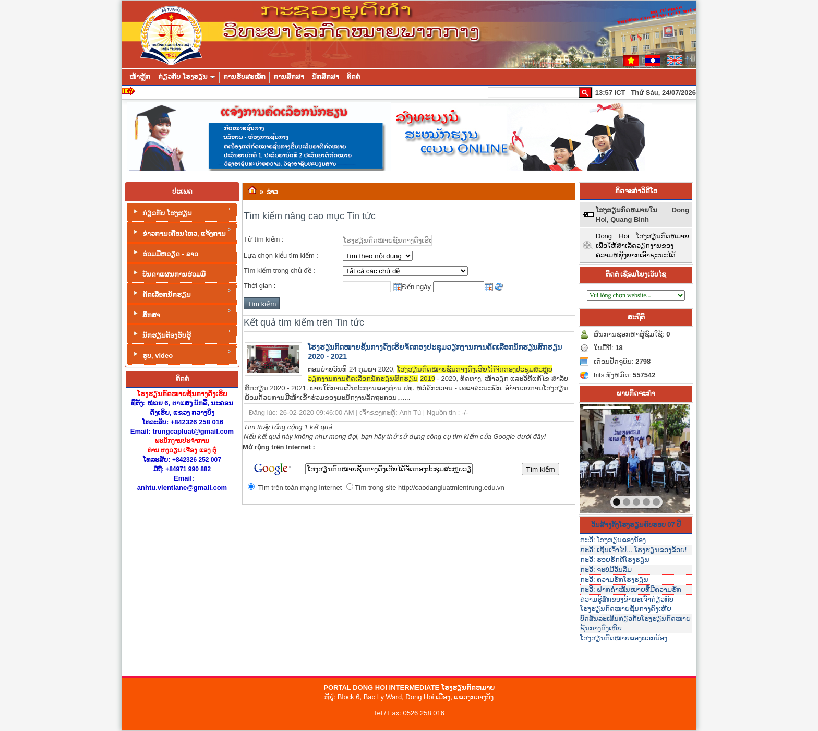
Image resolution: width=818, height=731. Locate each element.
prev (609, 457)
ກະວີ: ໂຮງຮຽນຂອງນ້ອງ (613, 540)
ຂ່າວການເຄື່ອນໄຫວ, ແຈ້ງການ (181, 231)
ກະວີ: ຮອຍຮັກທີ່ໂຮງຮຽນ (614, 560)
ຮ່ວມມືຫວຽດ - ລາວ (164, 253)
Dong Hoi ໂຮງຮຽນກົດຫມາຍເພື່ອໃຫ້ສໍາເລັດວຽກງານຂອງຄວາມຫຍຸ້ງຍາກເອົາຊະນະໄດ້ (642, 245)
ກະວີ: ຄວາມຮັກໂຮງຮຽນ (614, 579)
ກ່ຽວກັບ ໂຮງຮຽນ (181, 211)
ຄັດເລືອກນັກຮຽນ (181, 292)
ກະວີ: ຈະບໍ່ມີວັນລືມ (606, 569)
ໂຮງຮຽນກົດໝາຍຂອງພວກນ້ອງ (623, 638)
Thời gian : (259, 286)
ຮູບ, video (181, 354)
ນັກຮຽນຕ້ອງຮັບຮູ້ (181, 333)
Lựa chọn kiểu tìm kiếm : (281, 255)
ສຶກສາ (181, 313)
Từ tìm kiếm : (264, 239)
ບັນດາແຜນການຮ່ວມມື (168, 273)
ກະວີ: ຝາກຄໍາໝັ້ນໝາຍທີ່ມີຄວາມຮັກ (630, 589)
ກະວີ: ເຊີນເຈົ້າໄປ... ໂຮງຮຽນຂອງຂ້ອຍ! (633, 550)
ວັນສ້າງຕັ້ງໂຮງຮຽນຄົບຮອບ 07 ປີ (636, 525)
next (660, 457)
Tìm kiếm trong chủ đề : (279, 270)
